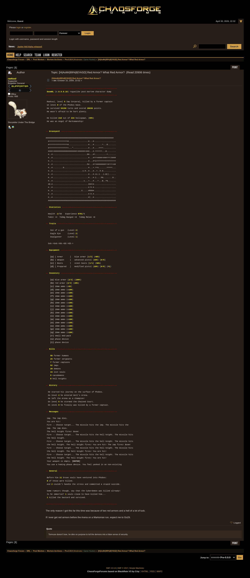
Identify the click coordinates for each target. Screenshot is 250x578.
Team (38, 55)
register (27, 27)
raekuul (12, 78)
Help (18, 55)
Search (27, 55)
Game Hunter (89, 60)
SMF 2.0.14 (111, 568)
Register (57, 55)
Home (10, 55)
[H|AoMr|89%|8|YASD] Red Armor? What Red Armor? (76, 78)
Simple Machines (136, 568)
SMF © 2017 (123, 568)
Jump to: (204, 557)
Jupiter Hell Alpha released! (29, 47)
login (18, 27)
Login (46, 55)
